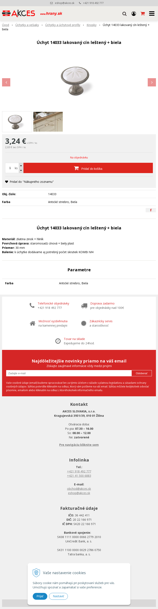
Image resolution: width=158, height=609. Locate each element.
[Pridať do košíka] (88, 168)
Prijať (40, 596)
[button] (124, 13)
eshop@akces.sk (64, 3)
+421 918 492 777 (93, 3)
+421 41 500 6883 (79, 476)
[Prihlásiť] (133, 13)
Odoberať (142, 373)
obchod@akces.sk (79, 489)
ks (16, 168)
